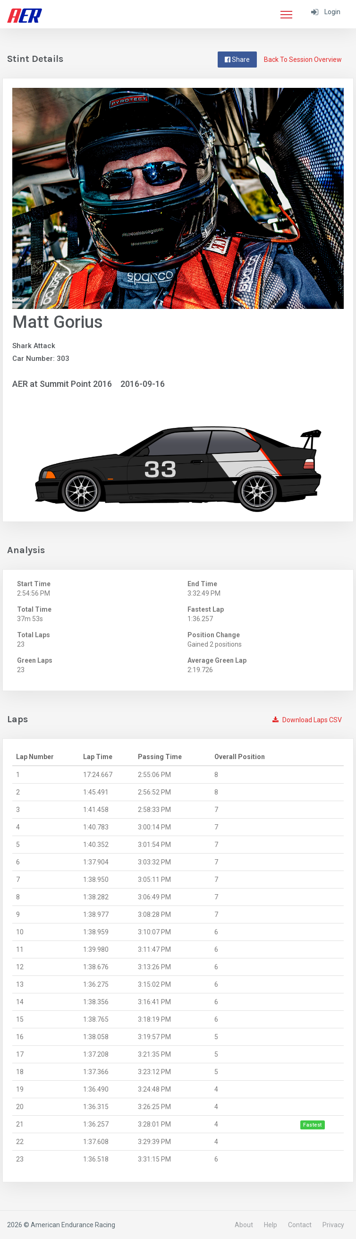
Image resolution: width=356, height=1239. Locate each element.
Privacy (333, 1225)
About (244, 1225)
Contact (300, 1225)
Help (270, 1225)
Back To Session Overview (303, 59)
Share (237, 59)
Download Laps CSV (307, 720)
